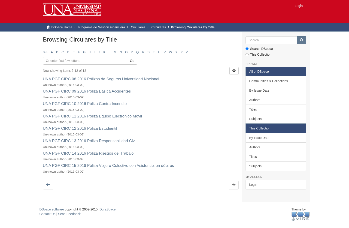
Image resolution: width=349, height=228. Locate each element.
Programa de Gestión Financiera (101, 27)
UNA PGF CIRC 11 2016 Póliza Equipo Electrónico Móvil (92, 116)
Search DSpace (259, 49)
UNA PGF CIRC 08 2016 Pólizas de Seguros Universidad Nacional (101, 79)
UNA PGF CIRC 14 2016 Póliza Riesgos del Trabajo (88, 153)
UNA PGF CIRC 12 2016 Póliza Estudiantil (80, 128)
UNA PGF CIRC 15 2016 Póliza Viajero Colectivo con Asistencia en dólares (108, 165)
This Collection (258, 54)
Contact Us (47, 214)
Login (253, 184)
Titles (253, 109)
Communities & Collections (268, 81)
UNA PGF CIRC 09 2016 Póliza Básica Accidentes (87, 91)
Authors (254, 100)
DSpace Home (61, 27)
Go (132, 61)
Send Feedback (69, 214)
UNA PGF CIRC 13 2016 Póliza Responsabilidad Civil (90, 141)
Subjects (255, 119)
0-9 (45, 52)
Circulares (138, 27)
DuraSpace (108, 209)
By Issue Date (259, 90)
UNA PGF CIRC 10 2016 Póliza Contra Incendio (85, 104)
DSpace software (51, 209)
